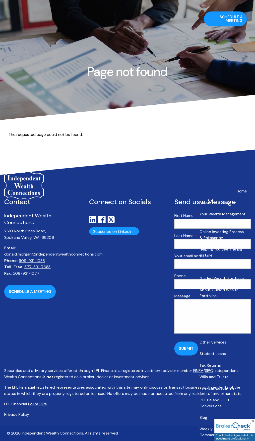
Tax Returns (210, 365)
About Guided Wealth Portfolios (219, 292)
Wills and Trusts (213, 376)
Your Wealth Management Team (222, 217)
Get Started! (210, 330)
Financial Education (216, 388)
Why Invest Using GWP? (221, 307)
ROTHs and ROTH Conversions (215, 403)
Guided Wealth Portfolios (222, 278)
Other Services (212, 342)
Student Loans (212, 353)
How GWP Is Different (218, 319)
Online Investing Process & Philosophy (221, 234)
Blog (203, 417)
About (205, 202)
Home (242, 191)
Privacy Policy (16, 414)
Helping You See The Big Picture (220, 252)
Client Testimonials (216, 267)
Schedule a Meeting (231, 18)
